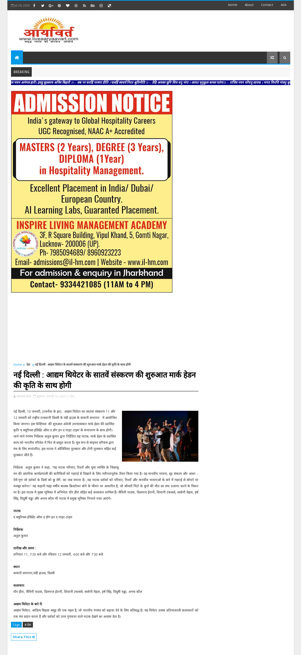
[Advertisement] (203, 28)
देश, (72, 396)
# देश (28, 625)
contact (267, 5)
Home (232, 5)
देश (28, 364)
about (249, 5)
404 (283, 5)
